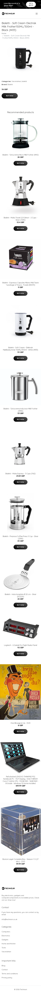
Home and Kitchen (9, 944)
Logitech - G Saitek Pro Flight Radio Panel (20, 645)
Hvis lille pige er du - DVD (20, 723)
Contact (5, 970)
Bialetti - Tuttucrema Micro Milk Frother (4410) (21, 155)
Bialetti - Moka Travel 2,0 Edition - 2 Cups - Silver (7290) (20, 219)
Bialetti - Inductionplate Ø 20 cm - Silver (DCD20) (20, 595)
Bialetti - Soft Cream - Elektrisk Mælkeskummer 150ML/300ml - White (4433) (20, 348)
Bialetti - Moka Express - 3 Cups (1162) (20, 473)
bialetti (24, 81)
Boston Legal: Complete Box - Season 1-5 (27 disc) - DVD (20, 860)
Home (4, 33)
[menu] (36, 13)
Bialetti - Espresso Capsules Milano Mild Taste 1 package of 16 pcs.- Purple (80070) (20, 284)
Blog (3, 966)
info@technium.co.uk (9, 919)
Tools (4, 948)
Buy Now (9, 96)
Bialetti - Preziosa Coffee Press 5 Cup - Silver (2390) (20, 537)
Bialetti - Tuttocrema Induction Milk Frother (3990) (20, 410)
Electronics (6, 936)
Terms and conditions (10, 974)
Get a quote (31, 4)
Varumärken (16, 81)
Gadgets (5, 940)
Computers (6, 932)
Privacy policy (7, 978)
